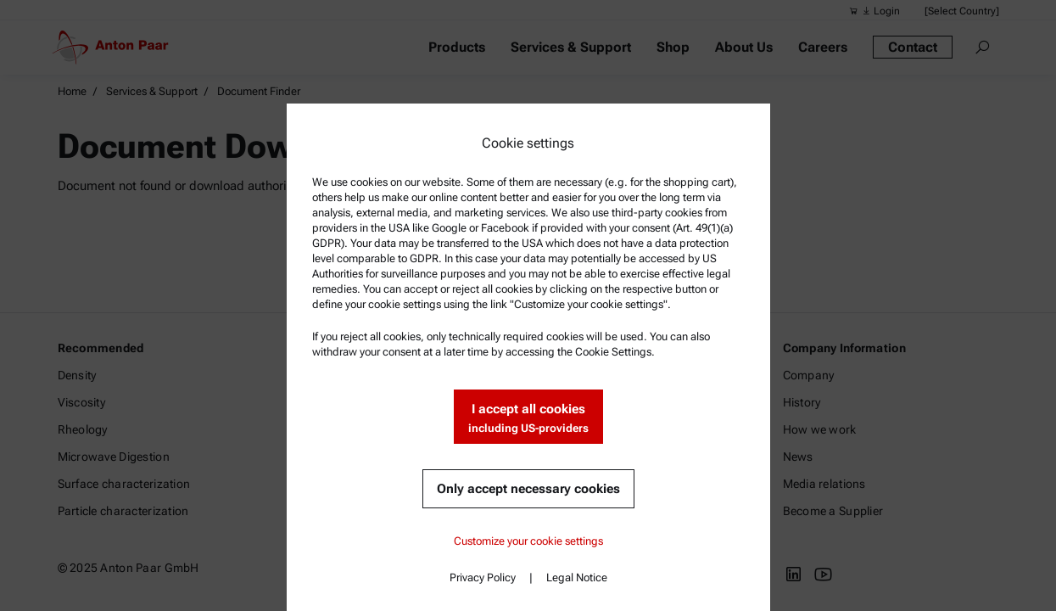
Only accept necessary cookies (528, 488)
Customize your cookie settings (528, 541)
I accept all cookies (528, 418)
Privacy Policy (483, 577)
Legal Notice (576, 577)
